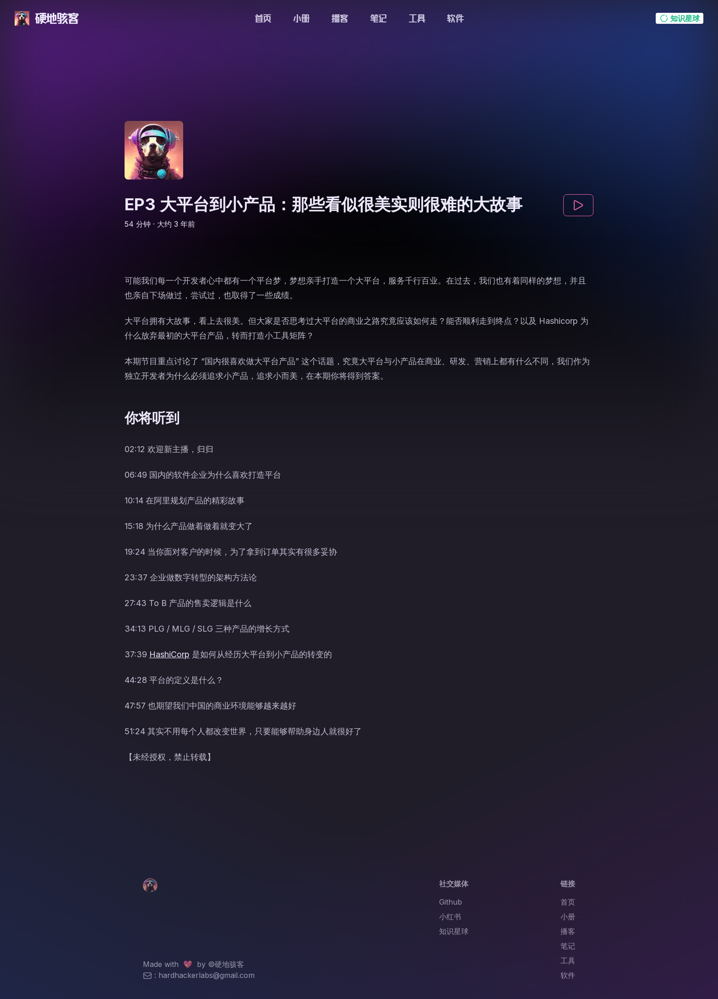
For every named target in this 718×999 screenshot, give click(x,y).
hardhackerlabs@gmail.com (206, 975)
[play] (578, 205)
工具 (416, 18)
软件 (455, 18)
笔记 (378, 18)
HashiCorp (169, 654)
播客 (340, 18)
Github (450, 901)
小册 (301, 18)
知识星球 (453, 931)
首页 (263, 18)
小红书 (450, 916)
